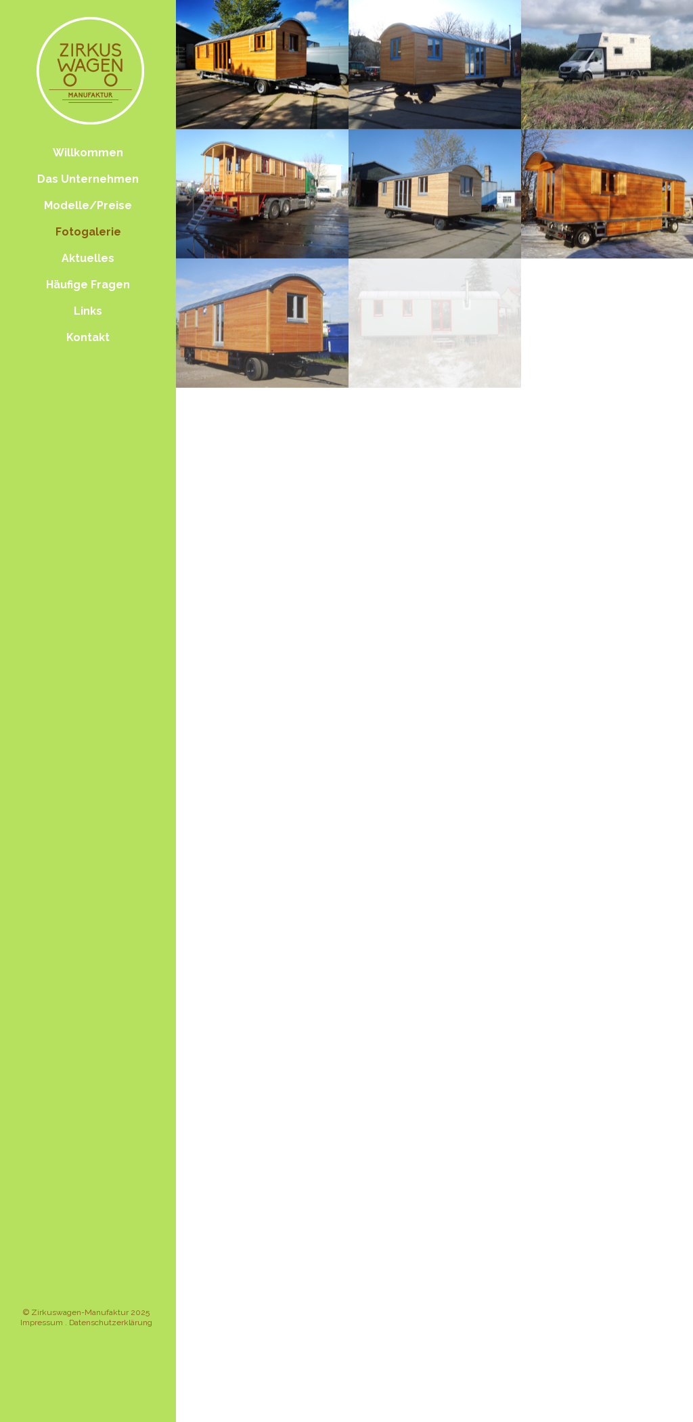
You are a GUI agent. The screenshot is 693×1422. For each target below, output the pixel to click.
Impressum (41, 1322)
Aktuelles (88, 258)
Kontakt (88, 337)
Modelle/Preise (88, 205)
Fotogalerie (88, 231)
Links (88, 311)
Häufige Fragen (88, 284)
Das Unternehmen (88, 179)
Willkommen (88, 152)
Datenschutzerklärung (110, 1322)
